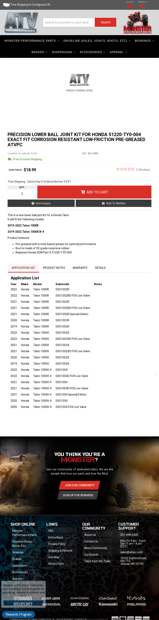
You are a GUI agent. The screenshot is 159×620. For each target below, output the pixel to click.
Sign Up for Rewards (78, 498)
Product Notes (54, 270)
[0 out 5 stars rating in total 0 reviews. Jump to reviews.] (133, 173)
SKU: (84, 156)
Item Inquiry (43, 206)
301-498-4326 (129, 538)
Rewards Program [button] (18, 614)
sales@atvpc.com (131, 555)
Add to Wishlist (115, 206)
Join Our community (79, 488)
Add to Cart (97, 195)
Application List (23, 270)
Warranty (80, 270)
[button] (79, 22)
